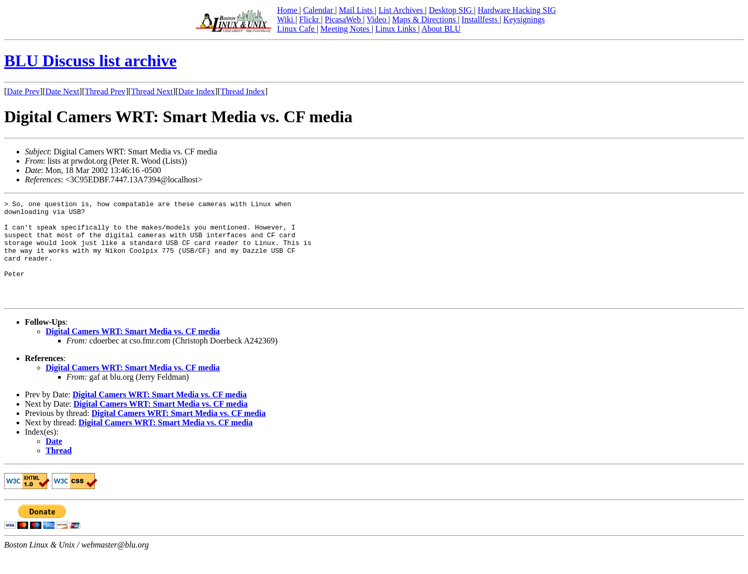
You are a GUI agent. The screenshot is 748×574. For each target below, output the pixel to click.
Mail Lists (357, 10)
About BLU (441, 28)
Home (288, 10)
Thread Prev (104, 91)
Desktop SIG (451, 10)
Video (377, 19)
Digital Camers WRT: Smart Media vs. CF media (133, 351)
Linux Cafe (296, 28)
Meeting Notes (346, 28)
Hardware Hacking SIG (517, 10)
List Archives (401, 10)
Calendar (319, 10)
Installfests (480, 19)
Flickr (310, 19)
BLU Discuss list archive (90, 60)
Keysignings (524, 19)
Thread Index (242, 91)
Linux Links (396, 28)
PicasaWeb (343, 19)
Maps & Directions (425, 19)
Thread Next (152, 91)
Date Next (62, 91)
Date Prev (23, 91)
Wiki (286, 19)
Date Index (196, 91)
